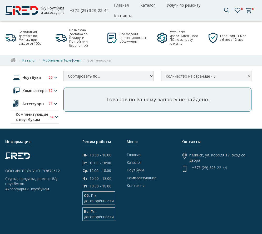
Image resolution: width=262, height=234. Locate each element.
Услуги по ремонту (183, 5)
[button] (229, 10)
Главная (121, 5)
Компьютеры (34, 90)
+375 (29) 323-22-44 (89, 10)
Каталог (147, 5)
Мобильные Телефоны (62, 60)
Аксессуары (33, 103)
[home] (36, 10)
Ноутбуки (31, 77)
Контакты (123, 15)
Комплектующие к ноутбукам (32, 117)
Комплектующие (141, 178)
